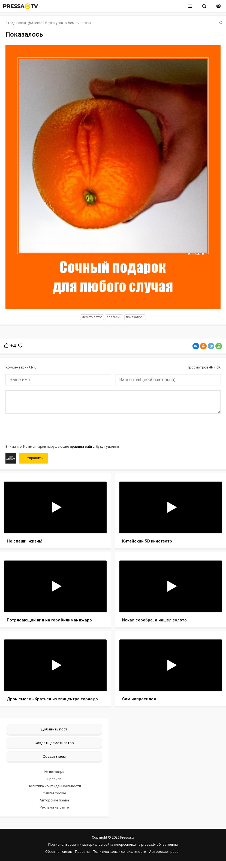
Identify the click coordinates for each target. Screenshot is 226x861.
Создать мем (54, 756)
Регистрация (54, 772)
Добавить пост (54, 729)
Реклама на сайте (54, 807)
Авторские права (54, 800)
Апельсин (114, 317)
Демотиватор (92, 317)
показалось (135, 317)
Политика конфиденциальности (54, 786)
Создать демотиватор (54, 743)
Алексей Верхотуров (47, 23)
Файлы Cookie (54, 793)
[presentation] (46, 428)
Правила (54, 779)
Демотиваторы (79, 23)
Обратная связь (58, 852)
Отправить (34, 458)
